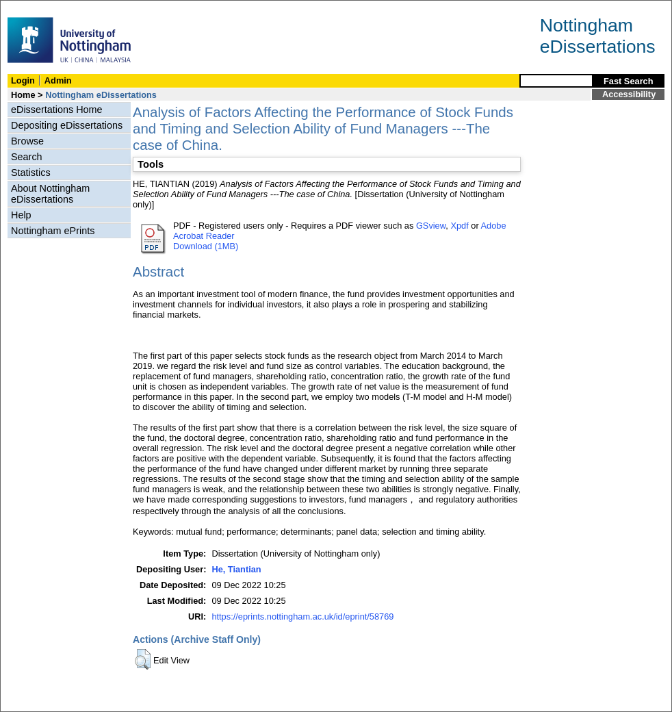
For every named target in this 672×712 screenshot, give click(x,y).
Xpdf (459, 225)
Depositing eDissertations (66, 125)
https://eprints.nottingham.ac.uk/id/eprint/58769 (302, 616)
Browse (27, 141)
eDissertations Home (57, 109)
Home (23, 95)
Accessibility (629, 94)
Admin (58, 80)
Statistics (31, 172)
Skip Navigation (30, 8)
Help (21, 214)
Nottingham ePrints (52, 230)
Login (23, 80)
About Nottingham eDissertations (50, 194)
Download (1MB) (205, 246)
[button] (143, 659)
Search (26, 156)
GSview (430, 225)
